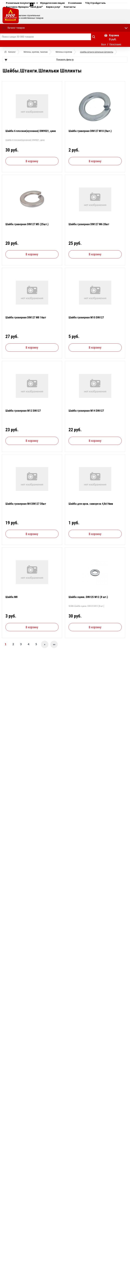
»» (54, 644)
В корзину (32, 161)
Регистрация (115, 44)
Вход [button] (103, 44)
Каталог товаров (16, 27)
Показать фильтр (65, 59)
